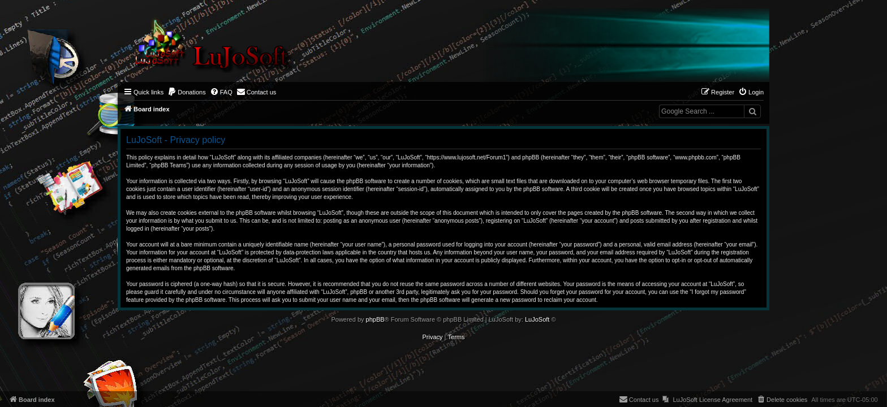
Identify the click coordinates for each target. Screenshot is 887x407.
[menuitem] (186, 92)
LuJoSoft (537, 319)
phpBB (375, 319)
